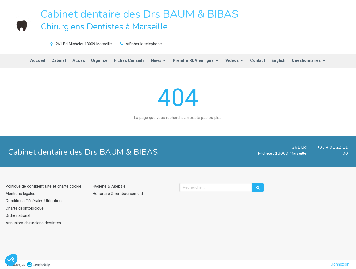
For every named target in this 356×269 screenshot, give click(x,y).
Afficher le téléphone (143, 43)
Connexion (340, 264)
